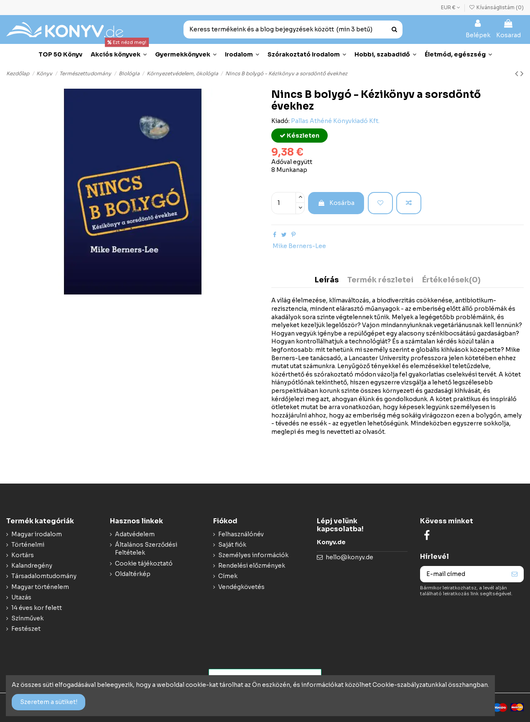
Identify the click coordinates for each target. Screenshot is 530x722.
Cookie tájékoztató (144, 563)
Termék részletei (380, 280)
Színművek (27, 618)
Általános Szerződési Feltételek (146, 549)
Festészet (26, 628)
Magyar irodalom (36, 534)
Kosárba (336, 203)
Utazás (21, 597)
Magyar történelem (40, 587)
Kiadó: (280, 121)
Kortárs (22, 555)
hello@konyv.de (349, 557)
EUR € (450, 7)
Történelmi (27, 544)
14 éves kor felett (36, 608)
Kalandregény (31, 565)
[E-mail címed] (463, 574)
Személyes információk (253, 555)
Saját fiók (232, 544)
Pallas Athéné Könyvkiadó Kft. (335, 121)
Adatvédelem (135, 534)
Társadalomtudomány (43, 576)
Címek (227, 576)
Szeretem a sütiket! (48, 702)
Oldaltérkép (132, 574)
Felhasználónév (241, 534)
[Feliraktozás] (514, 574)
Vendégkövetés (241, 587)
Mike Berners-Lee (299, 246)
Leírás (327, 280)
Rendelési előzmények (251, 565)
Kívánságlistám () (496, 7)
